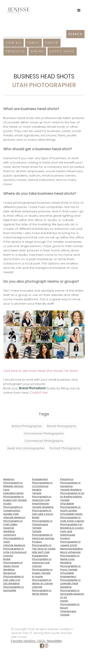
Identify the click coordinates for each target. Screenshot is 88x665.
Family (33, 43)
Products (15, 51)
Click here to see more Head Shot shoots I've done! (40, 371)
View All (14, 43)
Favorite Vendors (23, 641)
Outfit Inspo (62, 51)
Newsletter (54, 641)
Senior (51, 43)
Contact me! (39, 393)
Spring (37, 51)
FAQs (41, 641)
